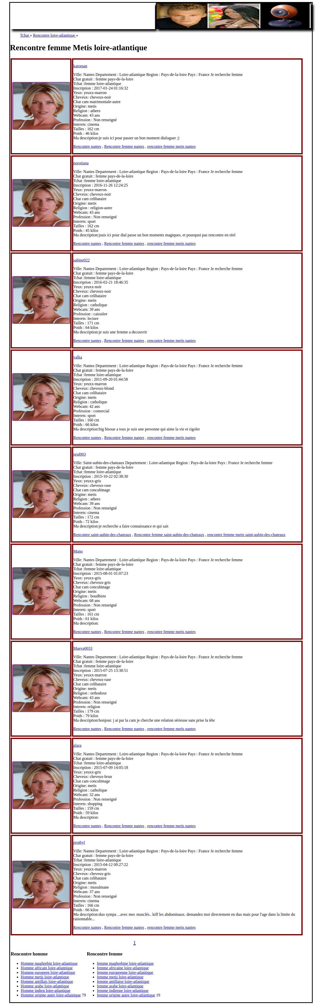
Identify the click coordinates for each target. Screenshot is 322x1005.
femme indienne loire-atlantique (122, 990)
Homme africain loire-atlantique (47, 968)
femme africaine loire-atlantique (123, 968)
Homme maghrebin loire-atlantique (49, 963)
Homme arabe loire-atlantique (45, 986)
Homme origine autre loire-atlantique (51, 995)
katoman (80, 66)
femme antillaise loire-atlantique (123, 981)
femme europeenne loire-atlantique (125, 972)
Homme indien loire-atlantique (45, 990)
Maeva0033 (83, 648)
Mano (78, 551)
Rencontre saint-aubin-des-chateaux (102, 535)
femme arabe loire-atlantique (120, 986)
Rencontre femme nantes (124, 146)
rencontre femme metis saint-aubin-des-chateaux (246, 535)
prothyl (79, 842)
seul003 (79, 454)
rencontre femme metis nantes (171, 146)
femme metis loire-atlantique (120, 977)
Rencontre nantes (87, 146)
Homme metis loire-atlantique (45, 977)
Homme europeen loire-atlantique (48, 972)
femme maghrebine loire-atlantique (125, 963)
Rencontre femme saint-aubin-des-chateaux (169, 535)
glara (77, 745)
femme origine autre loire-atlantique (126, 995)
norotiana (81, 163)
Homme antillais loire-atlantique (47, 981)
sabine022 (81, 260)
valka (77, 357)
